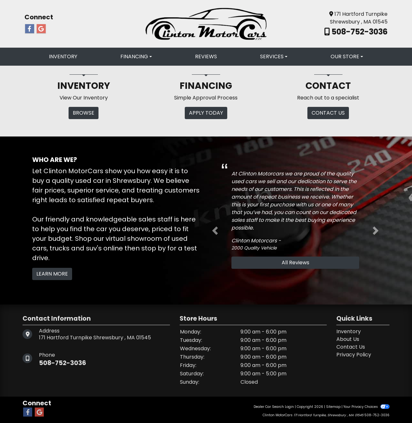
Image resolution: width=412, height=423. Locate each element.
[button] (215, 231)
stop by (153, 248)
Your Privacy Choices (366, 406)
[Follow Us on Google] (41, 29)
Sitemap (333, 406)
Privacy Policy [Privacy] (353, 354)
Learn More (52, 273)
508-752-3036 (359, 31)
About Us (347, 339)
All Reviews (295, 262)
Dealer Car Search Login (274, 406)
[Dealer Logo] (206, 23)
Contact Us (350, 347)
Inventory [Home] (348, 331)
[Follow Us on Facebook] (29, 29)
